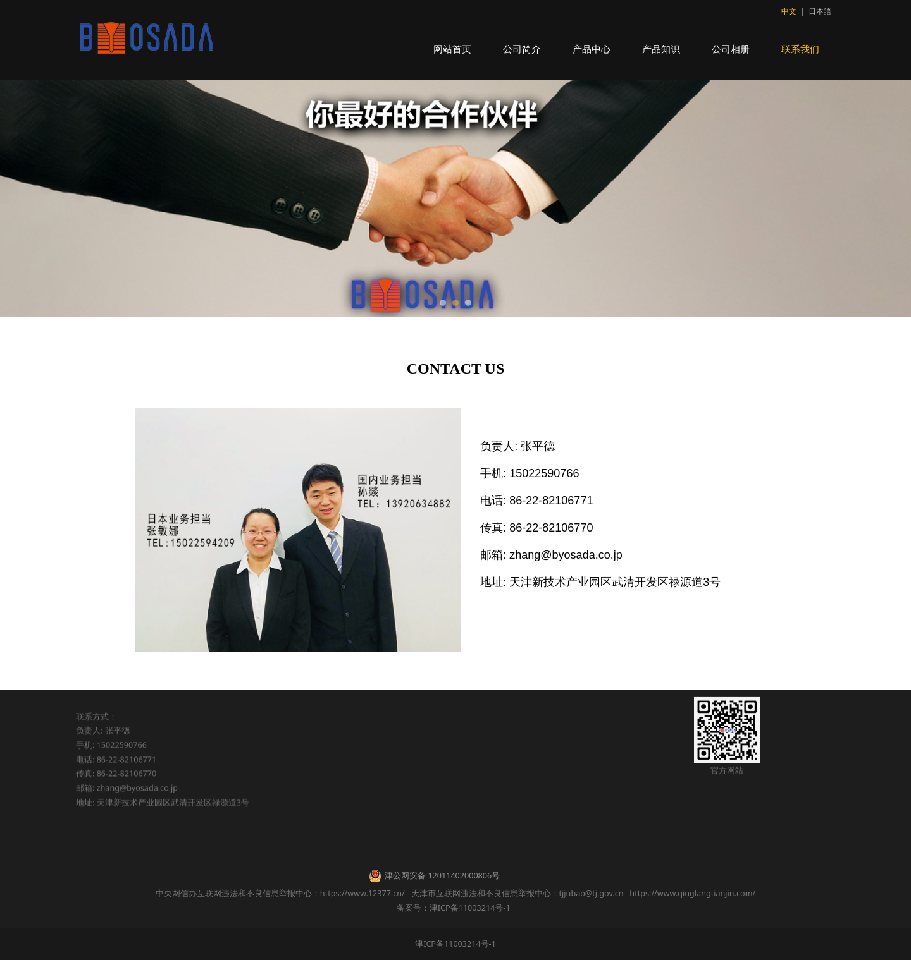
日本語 (820, 11)
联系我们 (800, 48)
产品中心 (591, 48)
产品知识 (661, 48)
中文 (788, 11)
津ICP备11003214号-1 (455, 944)
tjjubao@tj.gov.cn (591, 893)
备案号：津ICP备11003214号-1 (455, 907)
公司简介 (522, 48)
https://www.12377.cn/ (362, 893)
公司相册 (731, 48)
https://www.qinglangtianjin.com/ (692, 893)
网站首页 (452, 48)
